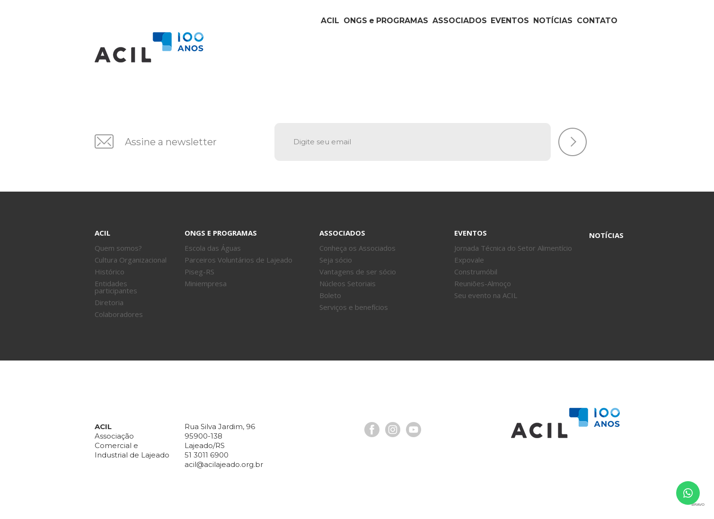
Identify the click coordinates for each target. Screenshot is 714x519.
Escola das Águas (213, 248)
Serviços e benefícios (353, 307)
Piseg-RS (199, 271)
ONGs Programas (333, 55)
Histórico (109, 271)
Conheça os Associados (357, 248)
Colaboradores (119, 314)
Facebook (371, 429)
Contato (591, 55)
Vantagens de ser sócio (357, 271)
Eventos (479, 55)
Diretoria (109, 302)
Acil (149, 47)
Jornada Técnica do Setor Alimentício (513, 248)
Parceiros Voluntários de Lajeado (238, 259)
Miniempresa (206, 283)
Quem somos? (118, 248)
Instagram (392, 429)
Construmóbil (475, 271)
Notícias (535, 55)
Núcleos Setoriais (347, 283)
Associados (417, 55)
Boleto (330, 295)
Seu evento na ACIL (485, 295)
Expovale (469, 259)
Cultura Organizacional (131, 259)
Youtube (413, 429)
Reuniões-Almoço (482, 283)
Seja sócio (335, 259)
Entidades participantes (116, 287)
